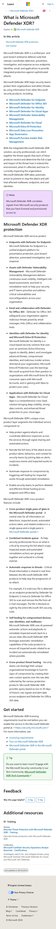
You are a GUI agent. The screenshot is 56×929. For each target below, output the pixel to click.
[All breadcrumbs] (6, 10)
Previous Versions (29, 906)
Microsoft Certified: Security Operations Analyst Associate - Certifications (26, 849)
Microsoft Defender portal (22, 531)
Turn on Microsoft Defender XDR (26, 741)
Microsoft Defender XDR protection (22, 41)
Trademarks (26, 915)
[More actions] (49, 10)
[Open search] (43, 4)
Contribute (21, 911)
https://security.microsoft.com (30, 727)
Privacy (32, 911)
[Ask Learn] (44, 10)
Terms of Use (12, 915)
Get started (11, 45)
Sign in (50, 4)
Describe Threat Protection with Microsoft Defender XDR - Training (28, 831)
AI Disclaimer (12, 906)
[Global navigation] (3, 4)
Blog (8, 911)
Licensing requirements (21, 737)
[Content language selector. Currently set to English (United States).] (19, 885)
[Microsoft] (28, 4)
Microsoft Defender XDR (21, 10)
